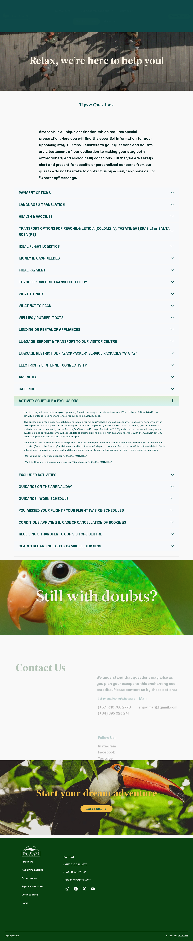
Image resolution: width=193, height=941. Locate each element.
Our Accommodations (97, 10)
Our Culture (64, 10)
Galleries (109, 21)
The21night (183, 936)
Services (127, 10)
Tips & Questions (86, 21)
